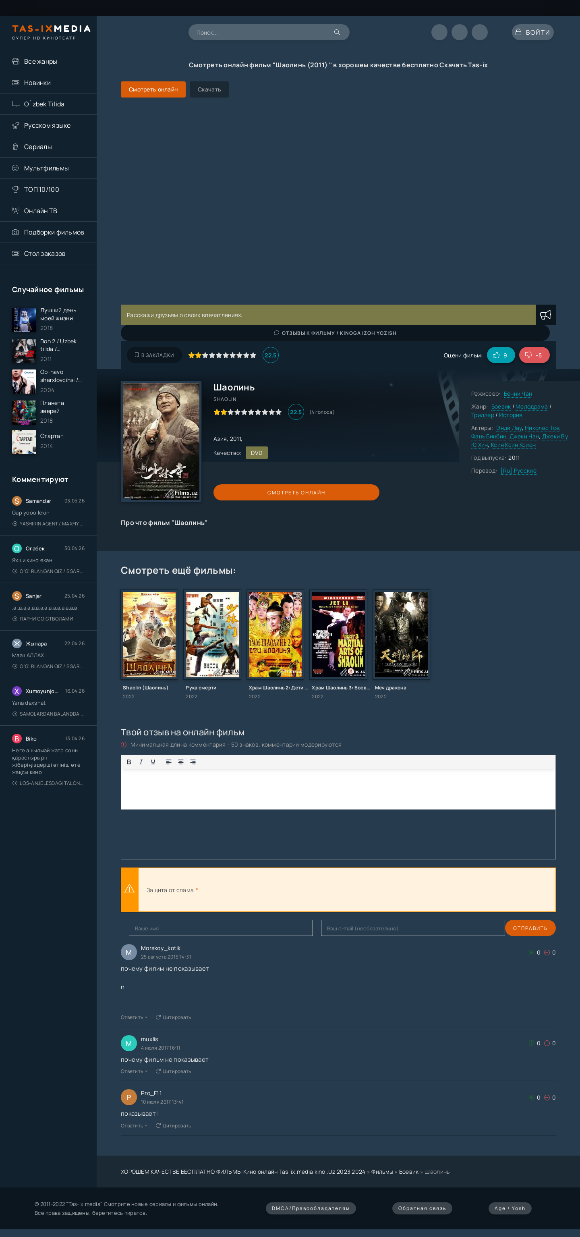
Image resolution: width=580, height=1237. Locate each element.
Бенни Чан (518, 393)
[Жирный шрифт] (129, 762)
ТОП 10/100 (41, 189)
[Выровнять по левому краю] (169, 762)
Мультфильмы (46, 168)
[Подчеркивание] (153, 762)
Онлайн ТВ (41, 210)
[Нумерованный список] (221, 762)
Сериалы (38, 146)
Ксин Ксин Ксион (513, 444)
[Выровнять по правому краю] (193, 762)
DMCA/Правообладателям (311, 1208)
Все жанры (41, 61)
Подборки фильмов (54, 232)
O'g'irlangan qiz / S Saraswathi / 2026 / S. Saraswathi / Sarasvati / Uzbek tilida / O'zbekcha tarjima (48, 589)
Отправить (146, 928)
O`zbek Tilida (44, 104)
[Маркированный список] (209, 762)
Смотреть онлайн (251, 492)
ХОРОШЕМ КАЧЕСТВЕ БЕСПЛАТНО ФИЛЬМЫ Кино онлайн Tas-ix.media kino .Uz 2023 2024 (243, 1171)
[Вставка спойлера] (276, 762)
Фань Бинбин (488, 436)
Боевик (501, 406)
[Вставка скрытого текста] (288, 762)
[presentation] (288, 889)
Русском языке (47, 125)
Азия (220, 438)
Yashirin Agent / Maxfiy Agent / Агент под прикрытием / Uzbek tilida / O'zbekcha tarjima (48, 542)
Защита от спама (170, 890)
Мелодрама (532, 406)
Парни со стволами (42, 637)
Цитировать (173, 1017)
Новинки (37, 82)
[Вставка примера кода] (264, 762)
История (511, 415)
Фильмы (382, 1171)
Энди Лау (509, 428)
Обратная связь (422, 1208)
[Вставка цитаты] (252, 762)
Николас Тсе (542, 428)
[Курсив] (141, 762)
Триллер (482, 415)
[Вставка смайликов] (236, 762)
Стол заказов (45, 253)
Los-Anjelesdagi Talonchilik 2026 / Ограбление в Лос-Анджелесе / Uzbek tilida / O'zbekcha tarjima (48, 801)
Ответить (134, 1017)
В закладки (154, 355)
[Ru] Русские (518, 470)
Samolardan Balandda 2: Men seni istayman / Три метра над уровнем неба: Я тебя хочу (48, 732)
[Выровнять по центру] (181, 762)
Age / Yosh (510, 1208)
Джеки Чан (524, 436)
